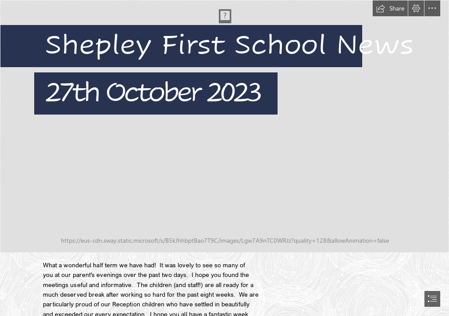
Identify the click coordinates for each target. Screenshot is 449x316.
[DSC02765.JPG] (224, 126)
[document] (224, 158)
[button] (390, 8)
